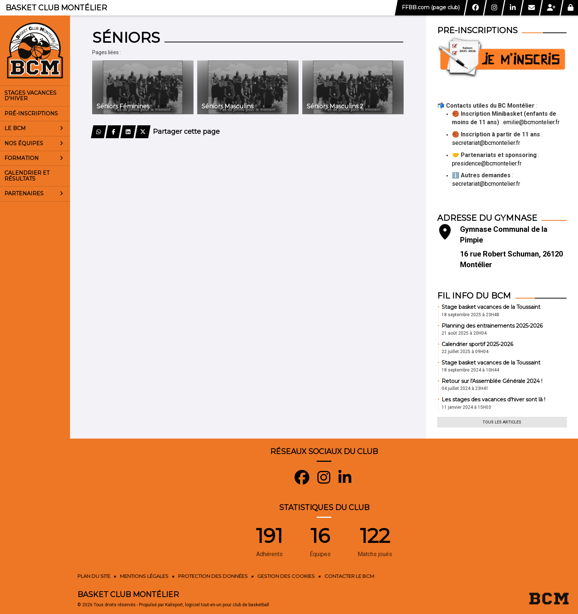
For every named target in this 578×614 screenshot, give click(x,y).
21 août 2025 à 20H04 (464, 333)
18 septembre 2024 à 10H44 (470, 370)
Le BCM (33, 128)
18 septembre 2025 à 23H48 (470, 314)
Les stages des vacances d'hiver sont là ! (493, 399)
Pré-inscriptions (31, 113)
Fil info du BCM (474, 296)
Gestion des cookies (286, 576)
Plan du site (93, 576)
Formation (33, 158)
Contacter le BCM (349, 576)
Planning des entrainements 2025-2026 (492, 325)
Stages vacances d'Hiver (30, 96)
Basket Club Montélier (56, 7)
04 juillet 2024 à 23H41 (465, 388)
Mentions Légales (144, 576)
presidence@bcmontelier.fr (487, 163)
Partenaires (33, 193)
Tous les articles (502, 422)
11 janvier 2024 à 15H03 (466, 407)
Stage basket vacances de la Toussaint (491, 307)
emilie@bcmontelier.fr (531, 122)
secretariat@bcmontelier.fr (486, 142)
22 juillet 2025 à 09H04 (465, 351)
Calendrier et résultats (26, 176)
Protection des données (213, 576)
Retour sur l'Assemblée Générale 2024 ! (492, 381)
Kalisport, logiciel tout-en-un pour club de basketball (217, 604)
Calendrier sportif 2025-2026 (477, 344)
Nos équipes (33, 143)
